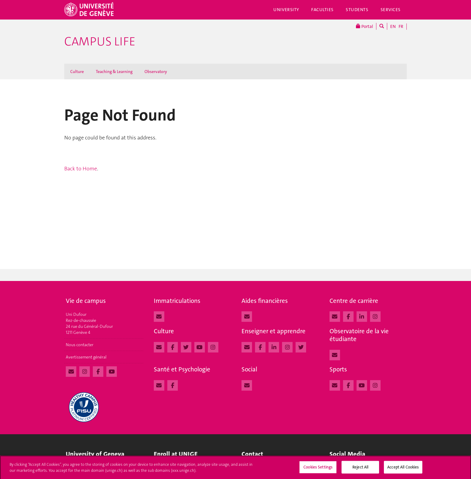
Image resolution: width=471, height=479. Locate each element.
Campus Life (99, 41)
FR (401, 26)
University (286, 10)
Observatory (155, 71)
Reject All (360, 468)
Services (391, 10)
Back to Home (80, 168)
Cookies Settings (318, 468)
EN (393, 26)
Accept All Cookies (403, 468)
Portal (364, 26)
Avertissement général (86, 357)
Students (357, 10)
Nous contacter (79, 344)
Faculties (322, 10)
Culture (77, 71)
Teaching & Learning (114, 71)
